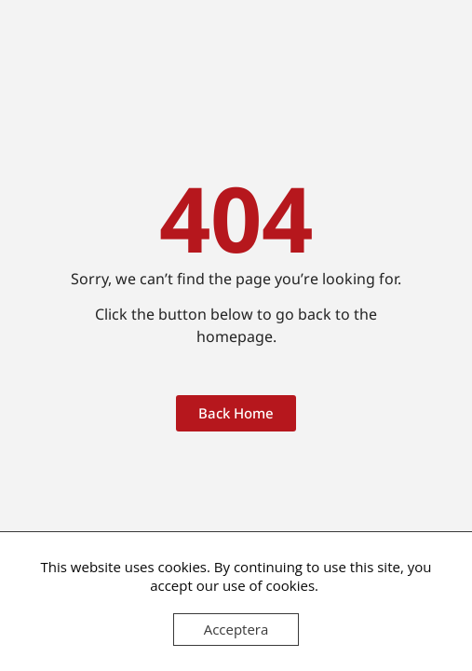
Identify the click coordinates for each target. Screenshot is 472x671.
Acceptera (236, 629)
